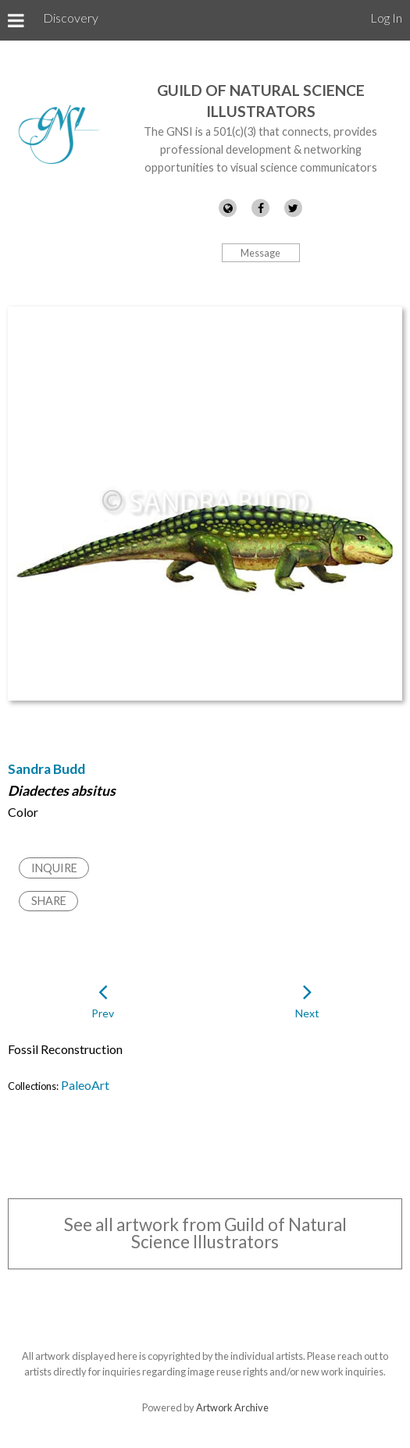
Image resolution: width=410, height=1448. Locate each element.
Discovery (70, 17)
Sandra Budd (46, 769)
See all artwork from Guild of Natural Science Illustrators (205, 1233)
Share (48, 900)
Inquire (54, 868)
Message (260, 253)
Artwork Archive (232, 1407)
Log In (386, 17)
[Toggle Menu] (16, 20)
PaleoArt (85, 1084)
